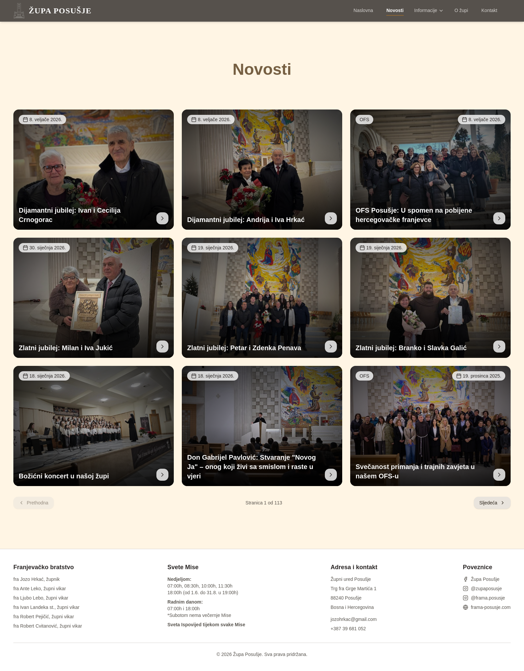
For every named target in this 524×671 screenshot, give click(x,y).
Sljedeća (492, 502)
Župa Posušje (481, 579)
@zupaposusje (482, 588)
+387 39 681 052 (348, 628)
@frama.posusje (484, 598)
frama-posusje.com (487, 607)
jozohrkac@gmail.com (354, 619)
